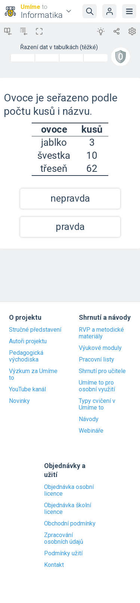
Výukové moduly (100, 348)
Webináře (91, 430)
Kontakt (54, 565)
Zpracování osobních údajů (63, 538)
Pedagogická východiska (26, 356)
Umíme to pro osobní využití (97, 386)
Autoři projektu (28, 341)
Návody (89, 419)
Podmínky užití (63, 553)
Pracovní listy (96, 359)
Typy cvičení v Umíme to (97, 404)
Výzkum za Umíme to (33, 374)
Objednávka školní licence (67, 508)
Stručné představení (35, 329)
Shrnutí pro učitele (102, 371)
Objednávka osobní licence (69, 490)
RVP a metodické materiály (101, 333)
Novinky (19, 401)
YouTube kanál (27, 389)
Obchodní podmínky (70, 523)
